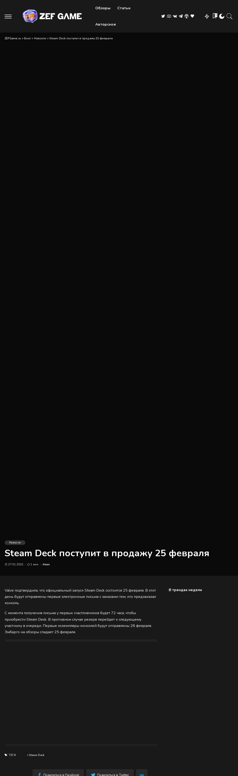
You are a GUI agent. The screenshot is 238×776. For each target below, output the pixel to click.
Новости (15, 542)
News (46, 564)
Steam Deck (36, 755)
